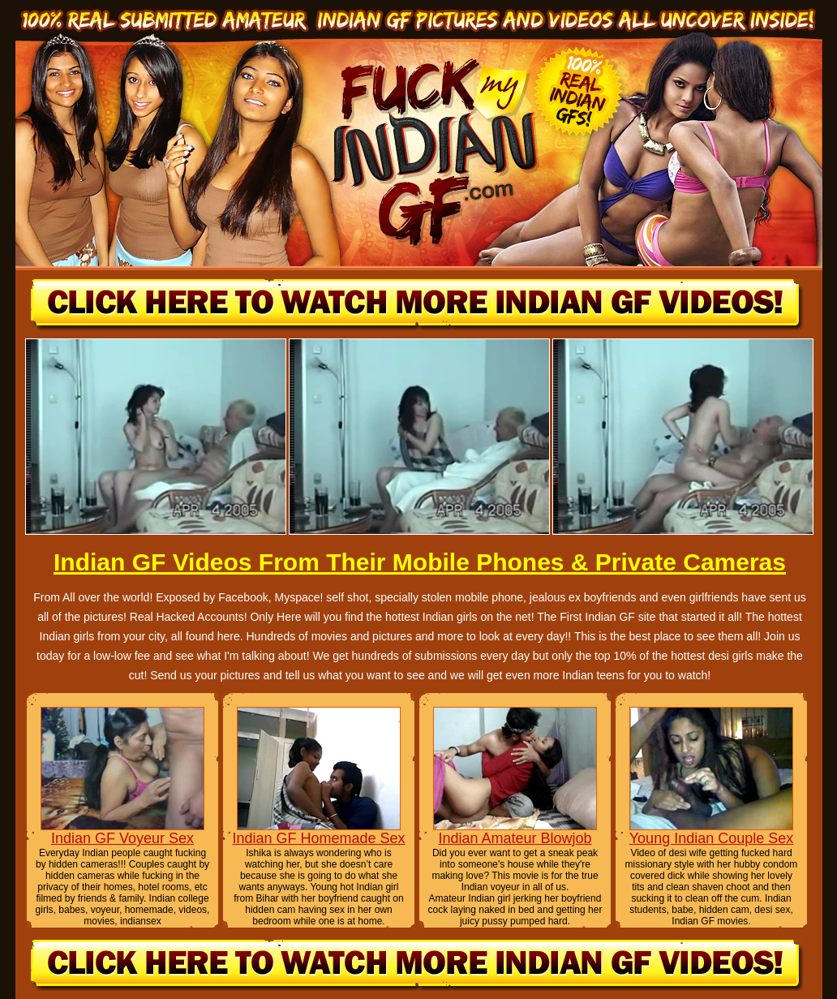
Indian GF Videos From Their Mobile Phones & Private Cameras (420, 562)
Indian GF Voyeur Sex (122, 838)
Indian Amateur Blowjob (514, 838)
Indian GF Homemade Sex (318, 838)
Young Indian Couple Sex (711, 838)
